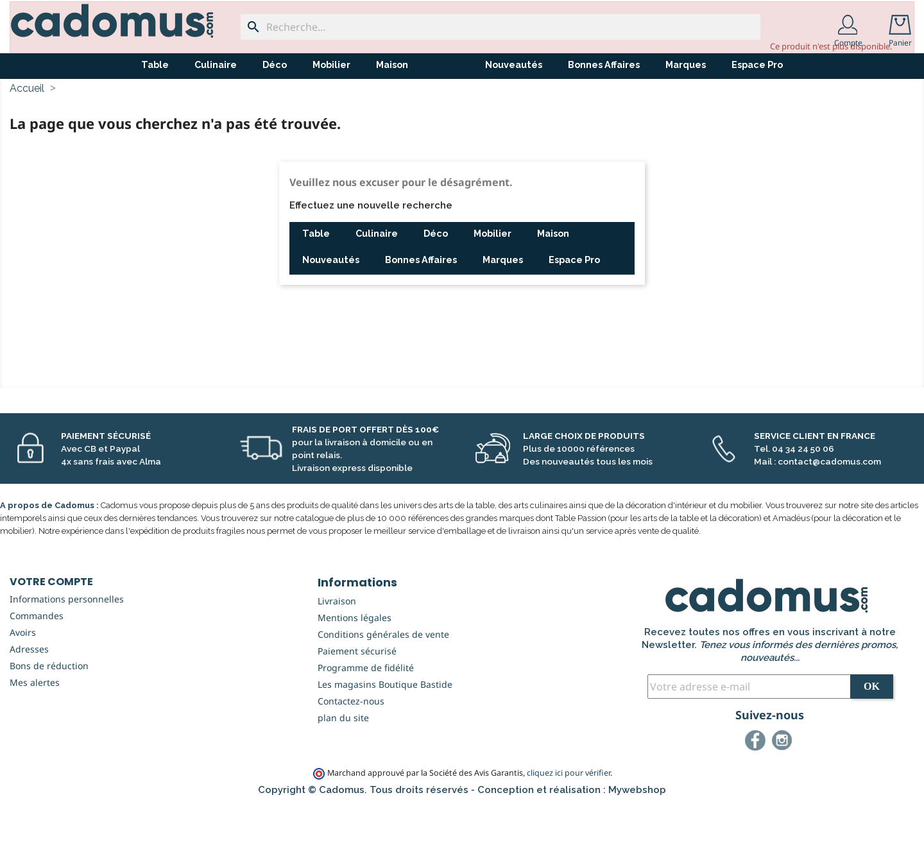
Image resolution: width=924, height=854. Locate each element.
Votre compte (51, 629)
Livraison (337, 648)
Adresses (29, 696)
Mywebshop (637, 837)
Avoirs (23, 680)
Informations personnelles (67, 646)
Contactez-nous (351, 748)
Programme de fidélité (366, 715)
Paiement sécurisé (357, 698)
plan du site (343, 765)
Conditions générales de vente (383, 682)
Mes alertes (35, 730)
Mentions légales (354, 665)
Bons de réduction (49, 713)
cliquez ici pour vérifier (568, 820)
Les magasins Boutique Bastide (385, 732)
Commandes (37, 663)
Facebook (757, 790)
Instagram (784, 790)
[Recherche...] (500, 27)
